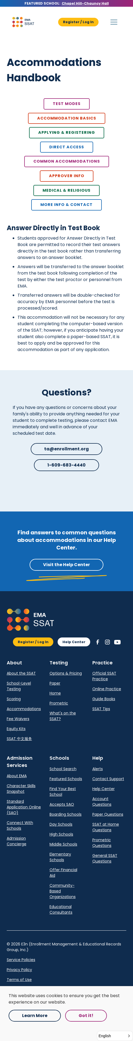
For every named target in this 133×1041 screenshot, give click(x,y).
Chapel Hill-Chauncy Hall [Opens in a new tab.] (85, 3)
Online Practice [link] (106, 689)
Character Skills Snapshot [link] (21, 788)
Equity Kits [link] (16, 728)
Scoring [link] (14, 699)
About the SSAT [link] (21, 673)
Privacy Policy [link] (19, 969)
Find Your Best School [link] (63, 791)
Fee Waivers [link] (18, 718)
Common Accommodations (66, 161)
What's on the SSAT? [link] (63, 715)
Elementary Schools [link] (60, 857)
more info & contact (66, 204)
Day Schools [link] (61, 824)
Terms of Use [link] (19, 979)
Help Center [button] (73, 642)
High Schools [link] (61, 834)
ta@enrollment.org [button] (66, 449)
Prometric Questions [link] (101, 842)
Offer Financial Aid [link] (63, 872)
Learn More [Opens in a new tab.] (34, 1015)
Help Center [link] (103, 788)
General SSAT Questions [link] (104, 858)
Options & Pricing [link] (66, 673)
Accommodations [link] (24, 708)
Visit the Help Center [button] (66, 565)
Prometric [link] (59, 703)
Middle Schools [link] (63, 844)
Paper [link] (55, 683)
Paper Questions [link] (107, 814)
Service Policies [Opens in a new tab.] (21, 959)
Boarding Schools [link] (66, 814)
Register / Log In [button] (78, 22)
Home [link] (55, 693)
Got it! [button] (86, 1015)
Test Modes (66, 103)
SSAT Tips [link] (101, 708)
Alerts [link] (97, 769)
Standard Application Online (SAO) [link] (24, 807)
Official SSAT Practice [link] (104, 676)
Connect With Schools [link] (20, 825)
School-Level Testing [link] (19, 686)
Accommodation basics (66, 118)
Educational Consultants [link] (61, 909)
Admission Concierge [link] (16, 841)
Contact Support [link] (108, 778)
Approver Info (66, 175)
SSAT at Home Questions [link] (105, 827)
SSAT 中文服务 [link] (19, 738)
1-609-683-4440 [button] (66, 465)
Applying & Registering (66, 132)
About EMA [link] (17, 776)
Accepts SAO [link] (62, 804)
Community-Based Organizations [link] (63, 891)
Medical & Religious (66, 190)
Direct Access (66, 147)
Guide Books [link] (103, 699)
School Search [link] (63, 769)
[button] (23, 22)
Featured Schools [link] (66, 778)
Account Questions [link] (101, 801)
